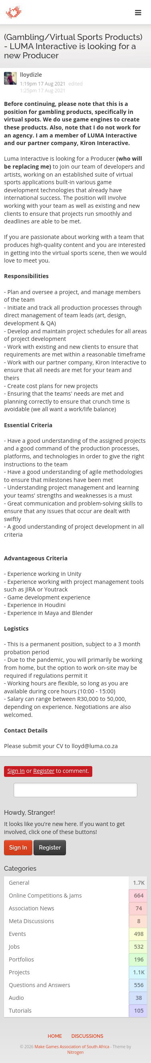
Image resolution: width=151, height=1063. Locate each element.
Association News (31, 908)
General (19, 882)
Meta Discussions (31, 921)
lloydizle (31, 75)
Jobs (14, 946)
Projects (19, 972)
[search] (75, 790)
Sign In (16, 770)
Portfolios (21, 959)
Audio (16, 997)
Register (43, 770)
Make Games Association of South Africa (71, 1046)
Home (55, 1036)
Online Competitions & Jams (45, 895)
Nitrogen (76, 1052)
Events (17, 934)
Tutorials (20, 1010)
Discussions (87, 1036)
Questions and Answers (39, 985)
